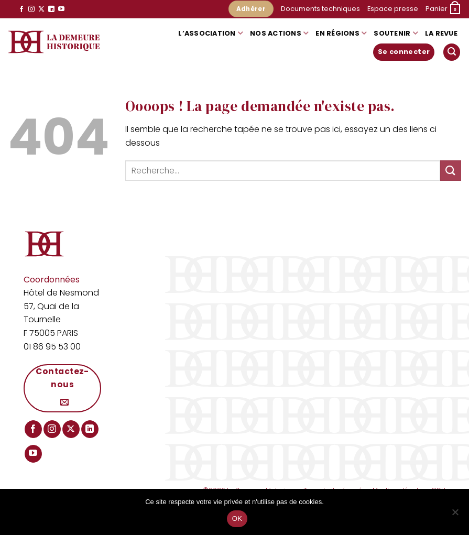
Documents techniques (320, 8)
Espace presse (392, 8)
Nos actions (279, 33)
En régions (340, 33)
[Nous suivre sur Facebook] (21, 9)
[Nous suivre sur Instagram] (31, 9)
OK (237, 518)
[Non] (455, 515)
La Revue (441, 33)
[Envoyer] (450, 170)
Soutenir (396, 33)
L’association (210, 33)
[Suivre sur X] (41, 9)
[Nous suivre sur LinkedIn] (51, 9)
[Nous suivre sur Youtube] (61, 9)
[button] (443, 9)
